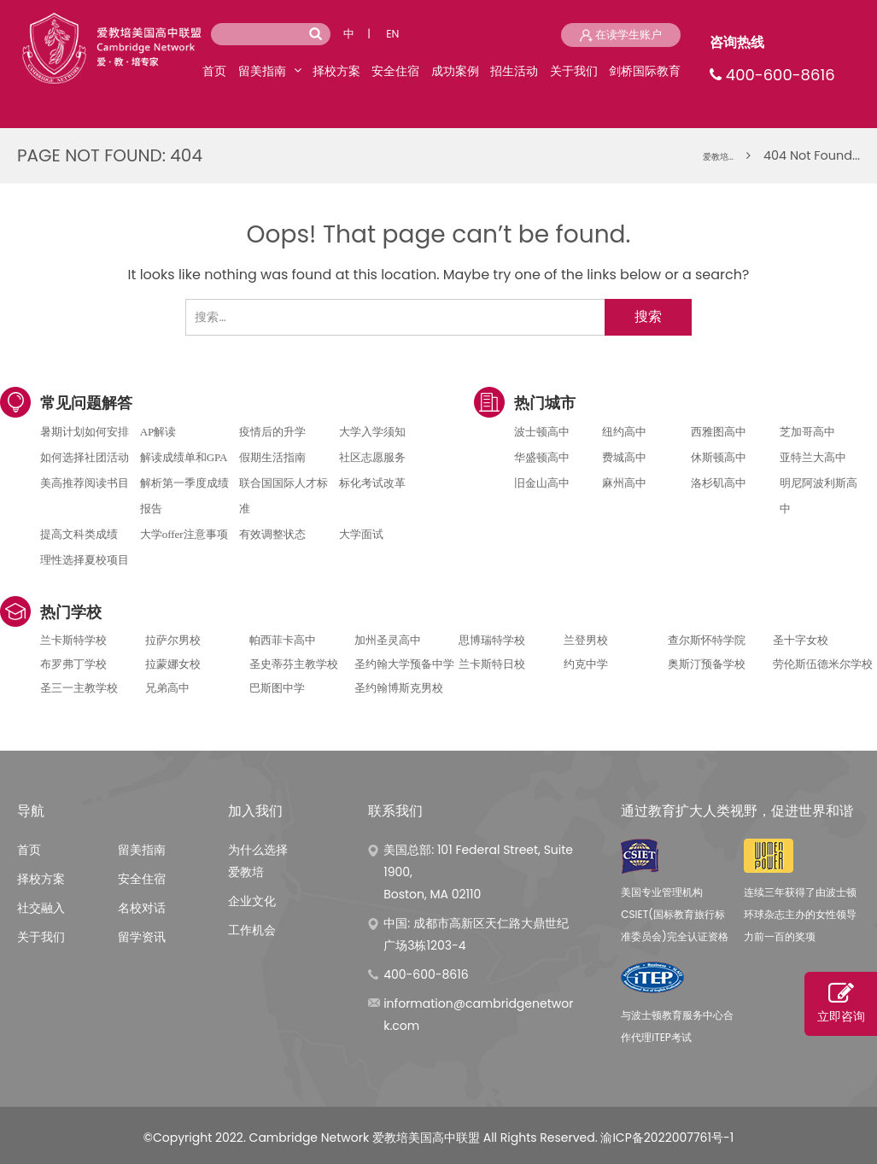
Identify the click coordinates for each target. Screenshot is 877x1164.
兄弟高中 (167, 687)
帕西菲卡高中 (282, 640)
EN (392, 33)
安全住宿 (395, 70)
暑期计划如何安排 (84, 431)
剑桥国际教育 (645, 70)
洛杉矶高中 (718, 483)
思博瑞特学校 (492, 640)
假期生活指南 (272, 457)
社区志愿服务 (372, 457)
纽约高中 (624, 431)
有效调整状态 (272, 534)
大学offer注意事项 (184, 534)
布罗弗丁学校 (73, 664)
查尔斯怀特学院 (706, 640)
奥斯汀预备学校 (706, 664)
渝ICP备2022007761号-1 (667, 1137)
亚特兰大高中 (813, 457)
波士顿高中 (542, 431)
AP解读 (158, 431)
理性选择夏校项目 (84, 559)
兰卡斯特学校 (73, 640)
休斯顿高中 (718, 457)
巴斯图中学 (277, 687)
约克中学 (586, 664)
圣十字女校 (800, 640)
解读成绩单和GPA (184, 457)
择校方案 (336, 70)
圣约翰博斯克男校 (398, 687)
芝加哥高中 (807, 431)
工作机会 (252, 930)
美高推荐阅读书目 (84, 483)
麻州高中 (624, 483)
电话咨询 (438, 481)
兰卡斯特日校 (492, 664)
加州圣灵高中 (387, 640)
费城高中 (624, 457)
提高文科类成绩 (79, 534)
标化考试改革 (372, 483)
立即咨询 (840, 1002)
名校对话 (142, 907)
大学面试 (361, 534)
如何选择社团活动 (84, 457)
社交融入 (41, 907)
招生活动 (514, 70)
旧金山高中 (542, 483)
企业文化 (252, 901)
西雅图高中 (718, 431)
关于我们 (574, 70)
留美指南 (262, 70)
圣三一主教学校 (79, 687)
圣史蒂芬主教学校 (293, 664)
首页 (214, 70)
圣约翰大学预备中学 (404, 664)
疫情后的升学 (272, 431)
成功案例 (455, 70)
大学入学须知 (372, 431)
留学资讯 (142, 936)
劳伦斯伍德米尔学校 (823, 664)
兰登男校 (586, 640)
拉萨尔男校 (173, 640)
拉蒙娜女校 (173, 664)
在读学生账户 (621, 34)
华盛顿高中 (542, 457)
